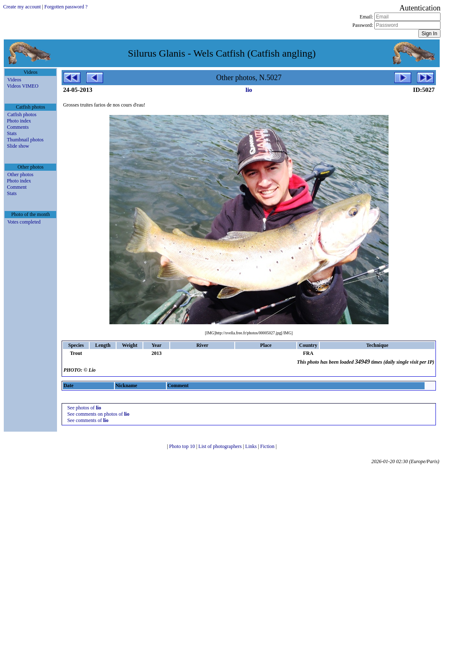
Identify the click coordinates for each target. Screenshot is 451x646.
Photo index (19, 121)
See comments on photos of (98, 414)
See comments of (87, 420)
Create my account (22, 7)
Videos (14, 80)
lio (249, 89)
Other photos (20, 174)
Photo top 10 (182, 446)
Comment (16, 187)
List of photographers (220, 446)
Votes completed (23, 222)
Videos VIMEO (22, 86)
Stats (11, 133)
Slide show (18, 146)
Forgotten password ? (66, 7)
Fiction (268, 446)
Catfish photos (21, 114)
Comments (18, 127)
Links (251, 446)
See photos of (84, 408)
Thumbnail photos (25, 140)
